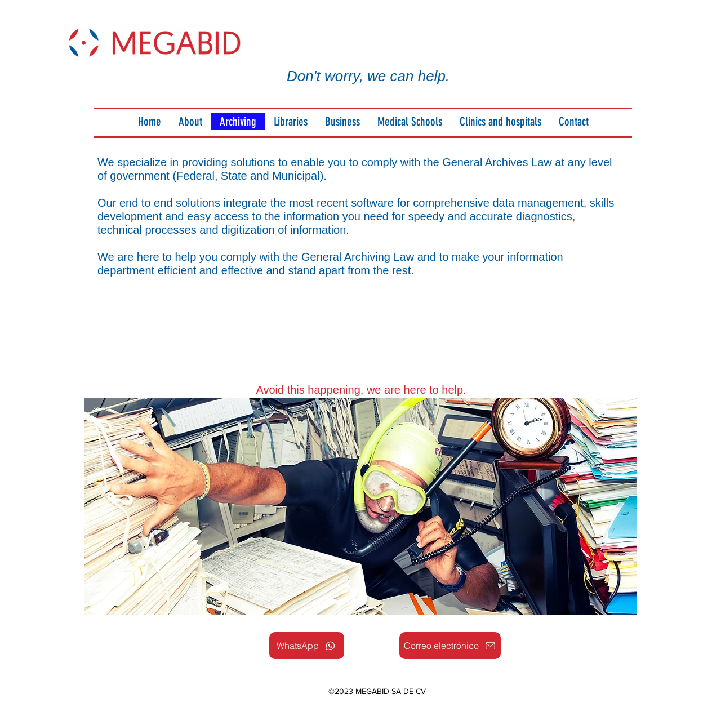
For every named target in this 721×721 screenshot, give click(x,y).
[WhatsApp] (306, 645)
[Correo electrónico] (450, 645)
